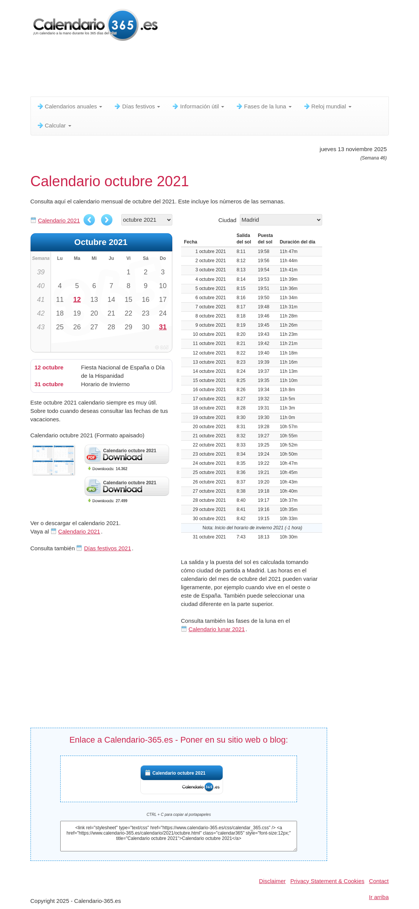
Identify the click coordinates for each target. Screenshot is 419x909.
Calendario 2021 (59, 220)
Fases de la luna (263, 106)
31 (163, 327)
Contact (379, 881)
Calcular (54, 125)
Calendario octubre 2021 (179, 773)
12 (77, 299)
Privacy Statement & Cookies (327, 881)
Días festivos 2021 (107, 548)
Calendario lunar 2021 (217, 629)
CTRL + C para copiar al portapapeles (178, 814)
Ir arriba (379, 897)
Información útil (198, 106)
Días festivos (137, 106)
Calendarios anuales (70, 106)
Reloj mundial (327, 106)
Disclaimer (272, 881)
